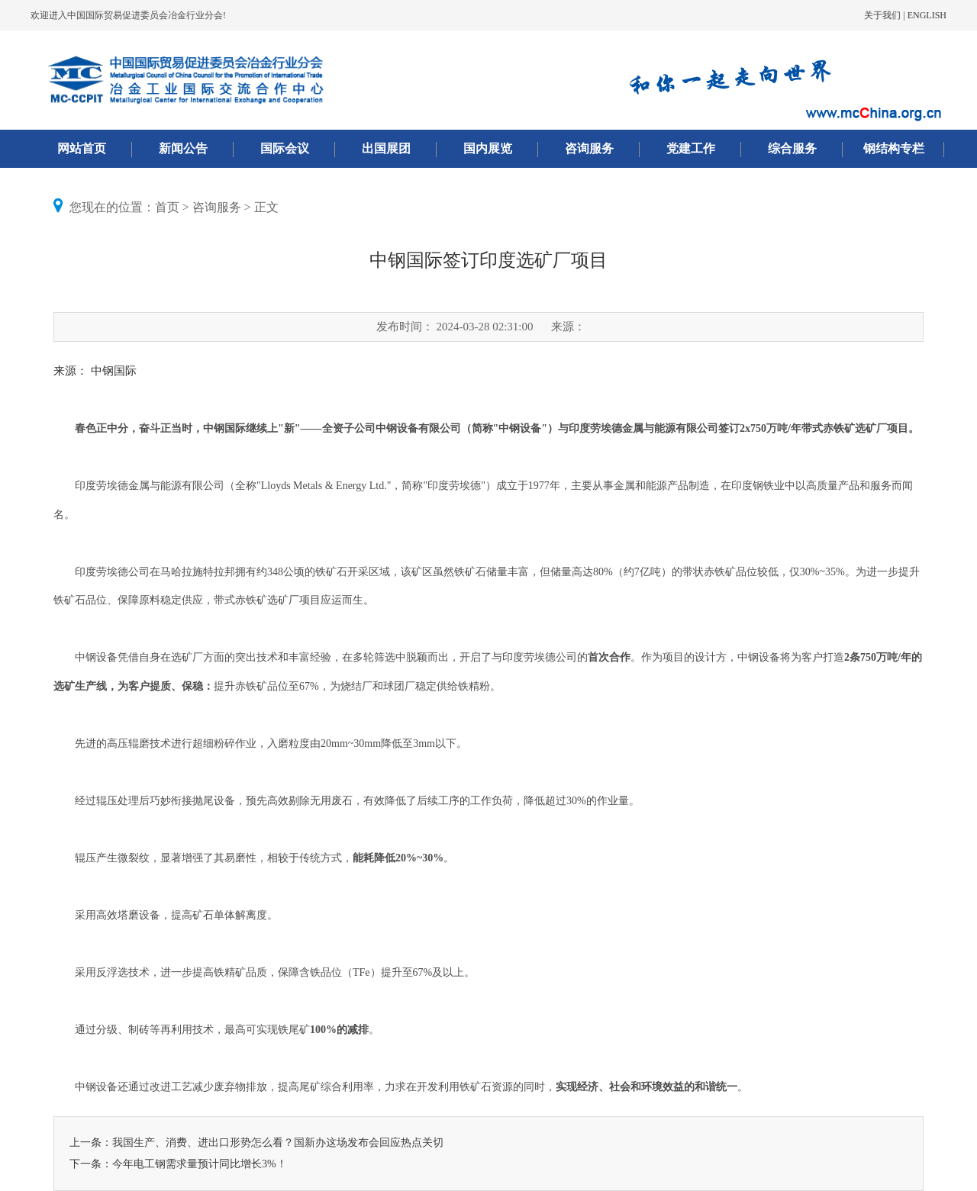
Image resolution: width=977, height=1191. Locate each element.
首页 (167, 207)
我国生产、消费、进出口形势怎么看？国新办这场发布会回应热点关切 (277, 1142)
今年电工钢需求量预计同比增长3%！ (199, 1164)
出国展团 (386, 148)
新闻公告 (183, 148)
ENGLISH (927, 15)
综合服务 (792, 148)
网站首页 (81, 148)
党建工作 (690, 148)
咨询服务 (589, 148)
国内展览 (487, 148)
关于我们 (882, 15)
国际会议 (284, 148)
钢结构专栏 (893, 148)
